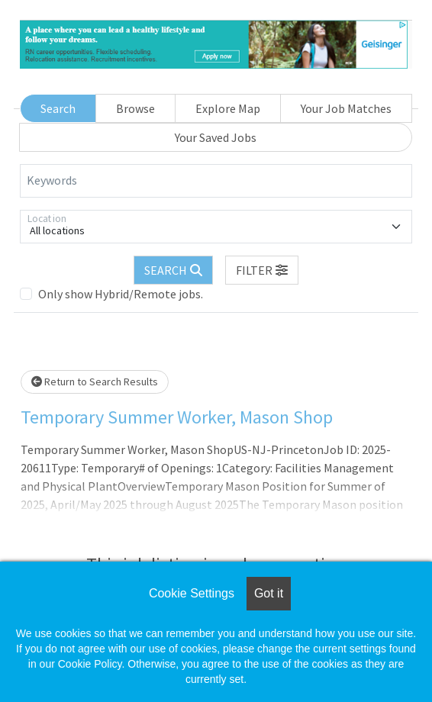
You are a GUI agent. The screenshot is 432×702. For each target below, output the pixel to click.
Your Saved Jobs (215, 137)
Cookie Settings (191, 593)
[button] (261, 270)
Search (58, 108)
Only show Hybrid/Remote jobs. (120, 293)
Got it (268, 593)
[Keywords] (216, 181)
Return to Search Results (94, 381)
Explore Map (227, 108)
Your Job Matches (346, 108)
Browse (135, 108)
